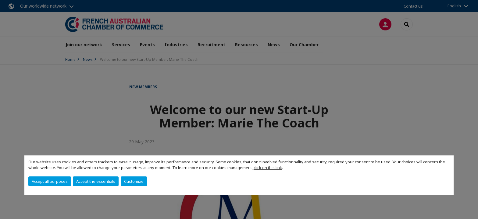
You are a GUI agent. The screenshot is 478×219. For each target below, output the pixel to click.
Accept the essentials (95, 181)
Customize (134, 181)
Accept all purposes (50, 181)
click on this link (268, 167)
